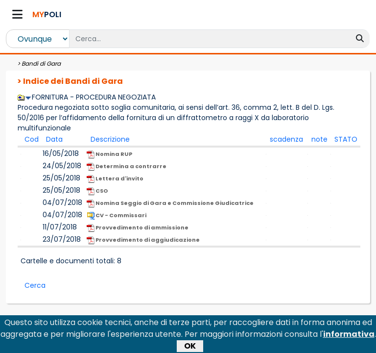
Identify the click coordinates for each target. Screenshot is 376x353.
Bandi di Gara (41, 63)
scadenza (286, 139)
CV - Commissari (116, 215)
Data (54, 139)
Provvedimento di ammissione (137, 228)
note (319, 139)
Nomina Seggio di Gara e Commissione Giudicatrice (170, 203)
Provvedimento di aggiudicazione (143, 240)
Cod (31, 139)
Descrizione (110, 139)
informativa (349, 336)
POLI (46, 14)
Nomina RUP (109, 154)
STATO (345, 139)
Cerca (35, 285)
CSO (97, 191)
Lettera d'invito (115, 179)
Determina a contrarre (126, 166)
